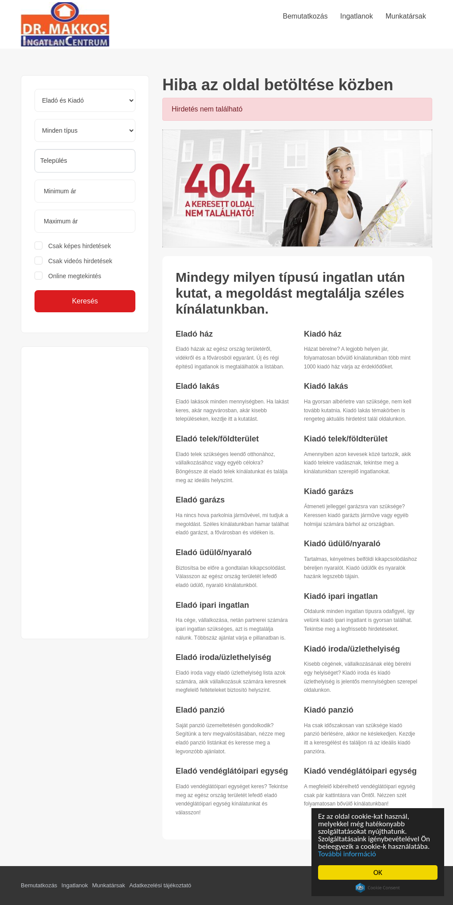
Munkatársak (108, 885)
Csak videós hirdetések (80, 261)
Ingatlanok (74, 885)
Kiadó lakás (326, 386)
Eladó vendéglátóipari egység (232, 771)
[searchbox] (85, 161)
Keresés (85, 301)
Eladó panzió (200, 710)
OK (377, 872)
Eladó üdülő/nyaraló (214, 552)
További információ (347, 854)
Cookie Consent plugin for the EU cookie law (378, 888)
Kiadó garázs (328, 491)
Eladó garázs (200, 499)
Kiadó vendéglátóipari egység (360, 771)
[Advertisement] (85, 492)
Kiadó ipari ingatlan (341, 596)
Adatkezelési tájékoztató (160, 885)
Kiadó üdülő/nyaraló (342, 543)
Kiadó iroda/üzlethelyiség (352, 648)
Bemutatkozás (39, 885)
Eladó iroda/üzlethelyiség (223, 657)
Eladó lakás (197, 386)
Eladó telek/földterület (217, 438)
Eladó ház (194, 334)
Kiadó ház (323, 334)
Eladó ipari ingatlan (212, 605)
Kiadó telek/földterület (346, 438)
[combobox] (85, 161)
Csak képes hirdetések (79, 245)
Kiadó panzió (328, 710)
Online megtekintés (74, 276)
